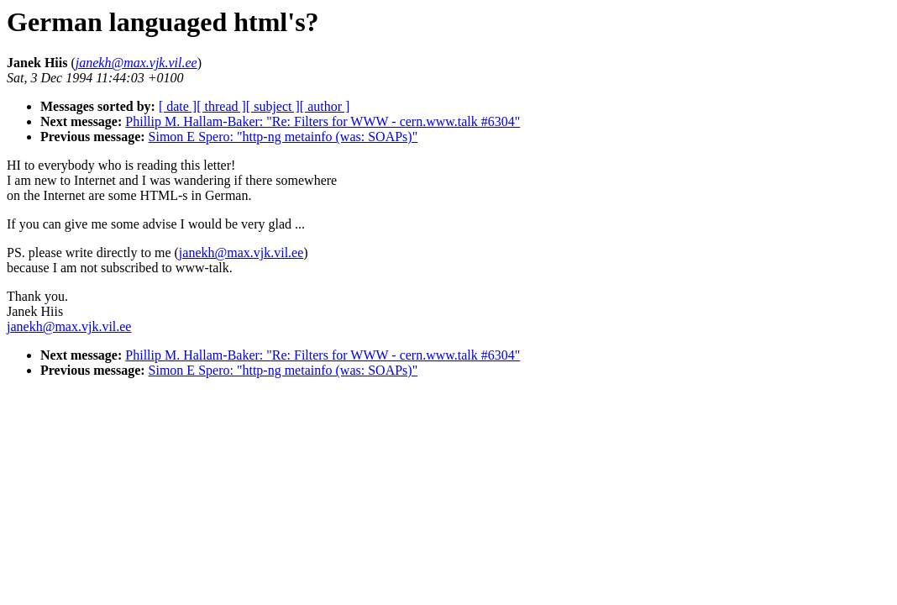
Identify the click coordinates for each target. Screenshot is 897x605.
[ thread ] (221, 106)
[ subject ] (273, 106)
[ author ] (325, 106)
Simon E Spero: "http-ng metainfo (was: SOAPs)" (283, 136)
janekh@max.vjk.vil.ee (241, 252)
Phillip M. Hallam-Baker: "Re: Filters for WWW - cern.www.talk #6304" (322, 121)
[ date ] (178, 106)
